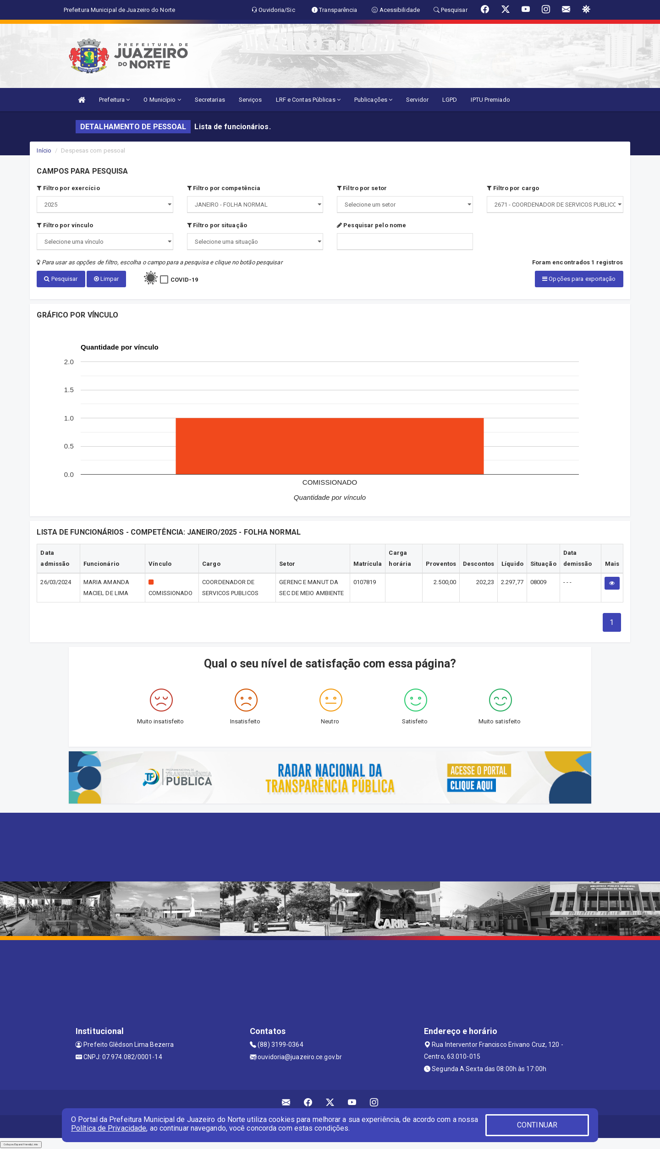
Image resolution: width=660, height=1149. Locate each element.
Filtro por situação (217, 225)
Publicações (373, 99)
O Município (162, 99)
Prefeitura (114, 99)
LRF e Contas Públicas (308, 99)
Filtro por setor (362, 188)
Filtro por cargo (513, 188)
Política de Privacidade (108, 1128)
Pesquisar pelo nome (371, 225)
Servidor (417, 99)
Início (44, 150)
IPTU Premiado (490, 99)
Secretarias (210, 99)
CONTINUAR (537, 1125)
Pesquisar (60, 278)
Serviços (250, 99)
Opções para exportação (579, 278)
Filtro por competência (223, 188)
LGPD (449, 99)
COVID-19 (184, 279)
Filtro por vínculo (65, 225)
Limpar (106, 278)
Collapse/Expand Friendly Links (21, 1144)
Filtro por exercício (68, 188)
